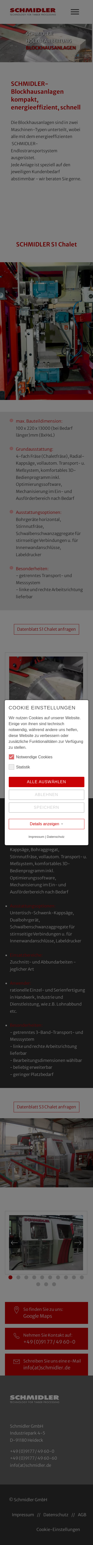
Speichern (46, 807)
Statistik (19, 767)
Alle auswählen (46, 782)
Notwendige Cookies (31, 757)
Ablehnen (46, 795)
